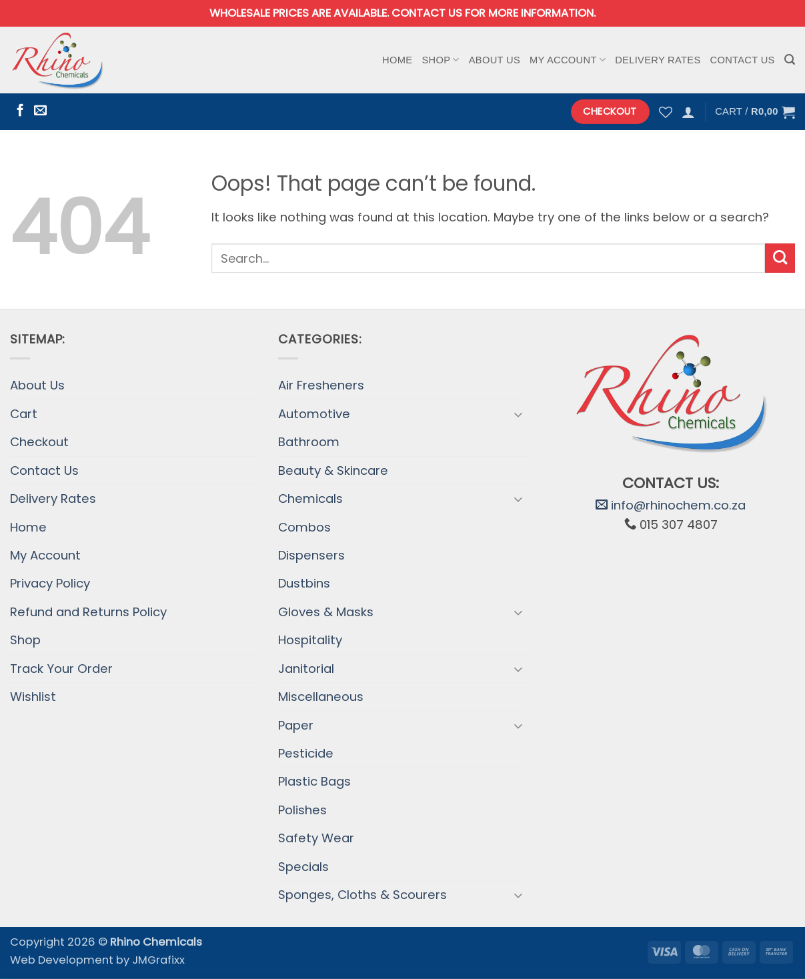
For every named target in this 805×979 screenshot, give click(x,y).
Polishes (302, 810)
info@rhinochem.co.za (671, 505)
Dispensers (311, 555)
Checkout (39, 441)
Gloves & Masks (325, 612)
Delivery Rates (657, 60)
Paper (295, 725)
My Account (568, 59)
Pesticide (305, 753)
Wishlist (33, 696)
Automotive (314, 413)
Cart (23, 413)
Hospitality (310, 640)
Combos (304, 527)
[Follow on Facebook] (20, 111)
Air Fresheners (321, 385)
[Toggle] (519, 414)
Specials (303, 866)
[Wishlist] (665, 112)
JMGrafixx (158, 960)
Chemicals (310, 498)
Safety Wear (316, 838)
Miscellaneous (320, 696)
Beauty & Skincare (333, 470)
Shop (440, 59)
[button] (789, 60)
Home (397, 60)
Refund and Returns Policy (88, 612)
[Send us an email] (40, 111)
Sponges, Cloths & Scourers (362, 894)
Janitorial (306, 668)
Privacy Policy (50, 583)
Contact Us (742, 60)
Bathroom (308, 441)
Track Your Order (61, 668)
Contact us (426, 13)
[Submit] (780, 258)
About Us (494, 60)
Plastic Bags (314, 781)
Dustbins (304, 583)
